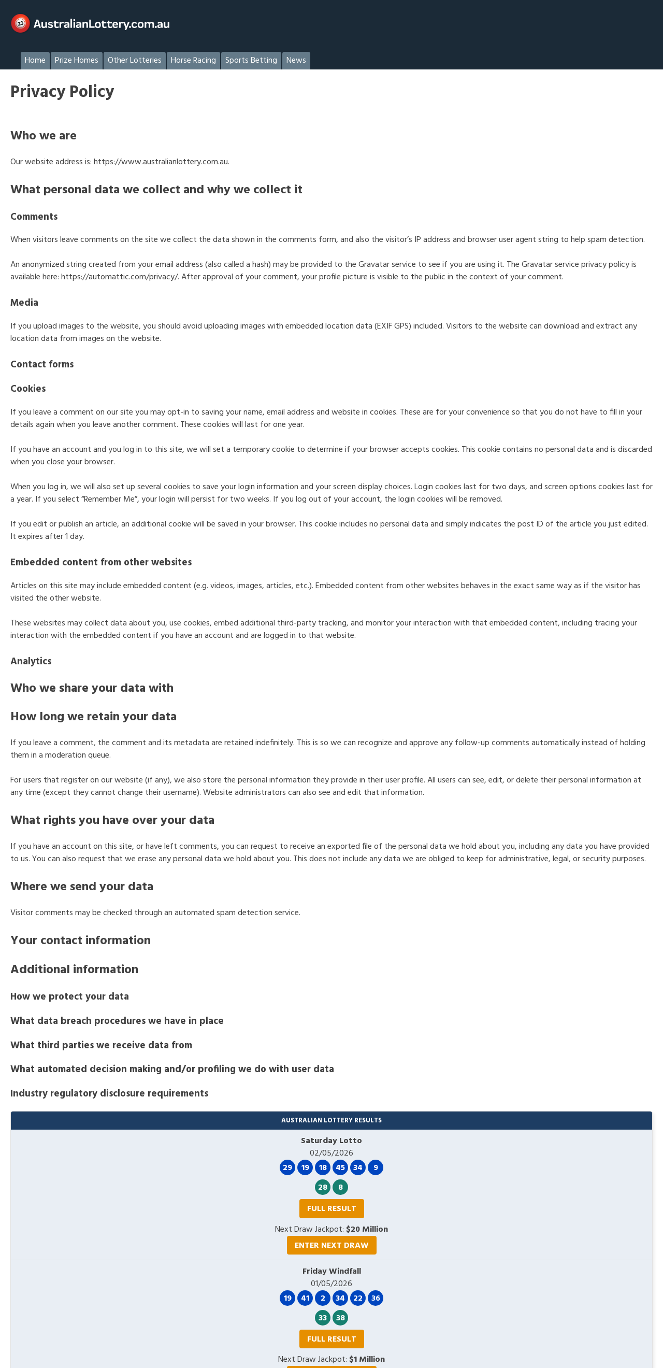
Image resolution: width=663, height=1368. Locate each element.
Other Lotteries (135, 60)
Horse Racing (193, 60)
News (296, 60)
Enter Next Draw (332, 1245)
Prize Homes (76, 60)
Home (35, 60)
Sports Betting (251, 60)
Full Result (331, 1209)
